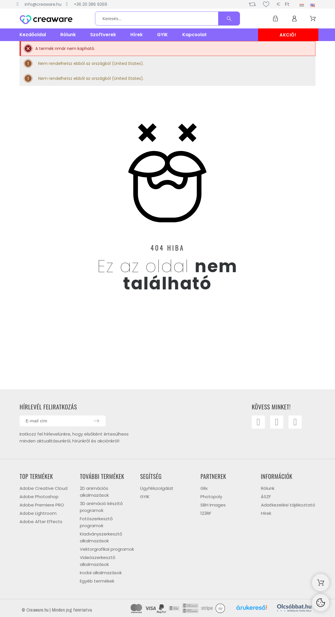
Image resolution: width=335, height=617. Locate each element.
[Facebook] (259, 422)
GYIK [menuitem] (162, 34)
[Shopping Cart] (320, 582)
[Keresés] (167, 18)
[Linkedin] (296, 422)
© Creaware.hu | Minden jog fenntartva (57, 610)
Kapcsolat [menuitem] (194, 34)
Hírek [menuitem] (136, 34)
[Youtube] (277, 422)
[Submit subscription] (96, 420)
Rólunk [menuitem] (68, 34)
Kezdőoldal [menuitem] (33, 34)
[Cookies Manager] (320, 602)
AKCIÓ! (288, 35)
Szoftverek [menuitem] (103, 34)
